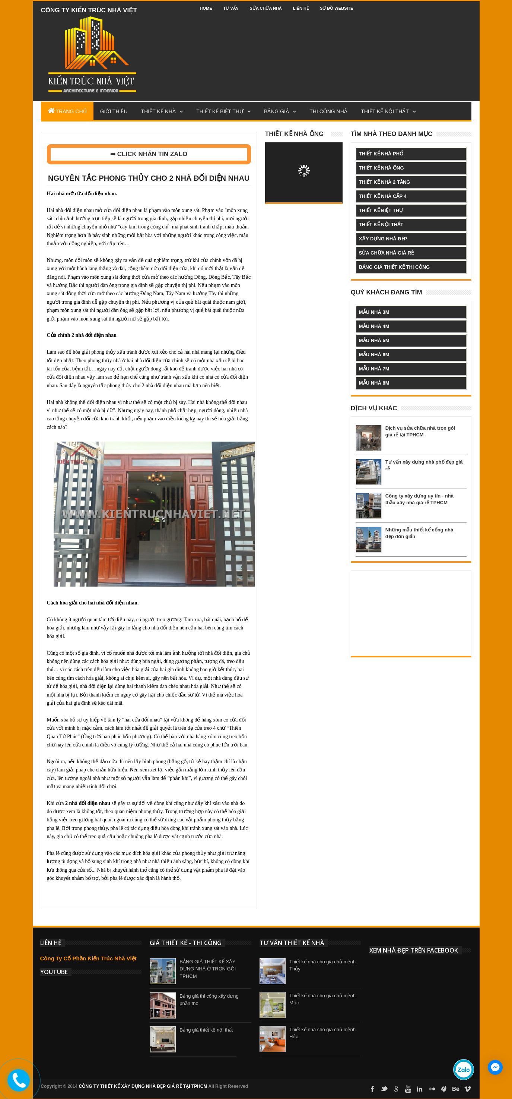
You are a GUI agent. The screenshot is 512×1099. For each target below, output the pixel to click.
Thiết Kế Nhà (158, 111)
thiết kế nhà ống (381, 168)
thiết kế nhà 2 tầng (384, 182)
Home (206, 8)
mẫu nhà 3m (374, 312)
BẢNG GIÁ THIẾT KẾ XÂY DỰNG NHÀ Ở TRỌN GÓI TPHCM (207, 969)
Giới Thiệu (114, 111)
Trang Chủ (67, 110)
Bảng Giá (276, 111)
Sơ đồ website (336, 8)
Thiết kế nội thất (385, 111)
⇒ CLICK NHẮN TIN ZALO (148, 154)
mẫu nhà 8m (374, 383)
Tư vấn (231, 8)
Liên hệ (301, 8)
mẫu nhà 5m (374, 340)
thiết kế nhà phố (381, 154)
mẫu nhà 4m (374, 326)
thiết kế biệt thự (381, 210)
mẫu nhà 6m (374, 354)
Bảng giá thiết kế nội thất (206, 1030)
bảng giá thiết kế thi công (394, 267)
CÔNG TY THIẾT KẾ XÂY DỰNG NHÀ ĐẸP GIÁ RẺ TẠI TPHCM (143, 1086)
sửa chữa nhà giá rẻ (386, 253)
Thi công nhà (328, 111)
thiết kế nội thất (381, 224)
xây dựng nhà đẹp (383, 238)
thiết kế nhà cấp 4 (383, 196)
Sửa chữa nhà (266, 8)
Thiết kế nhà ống (294, 134)
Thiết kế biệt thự (220, 111)
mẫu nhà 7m (374, 369)
